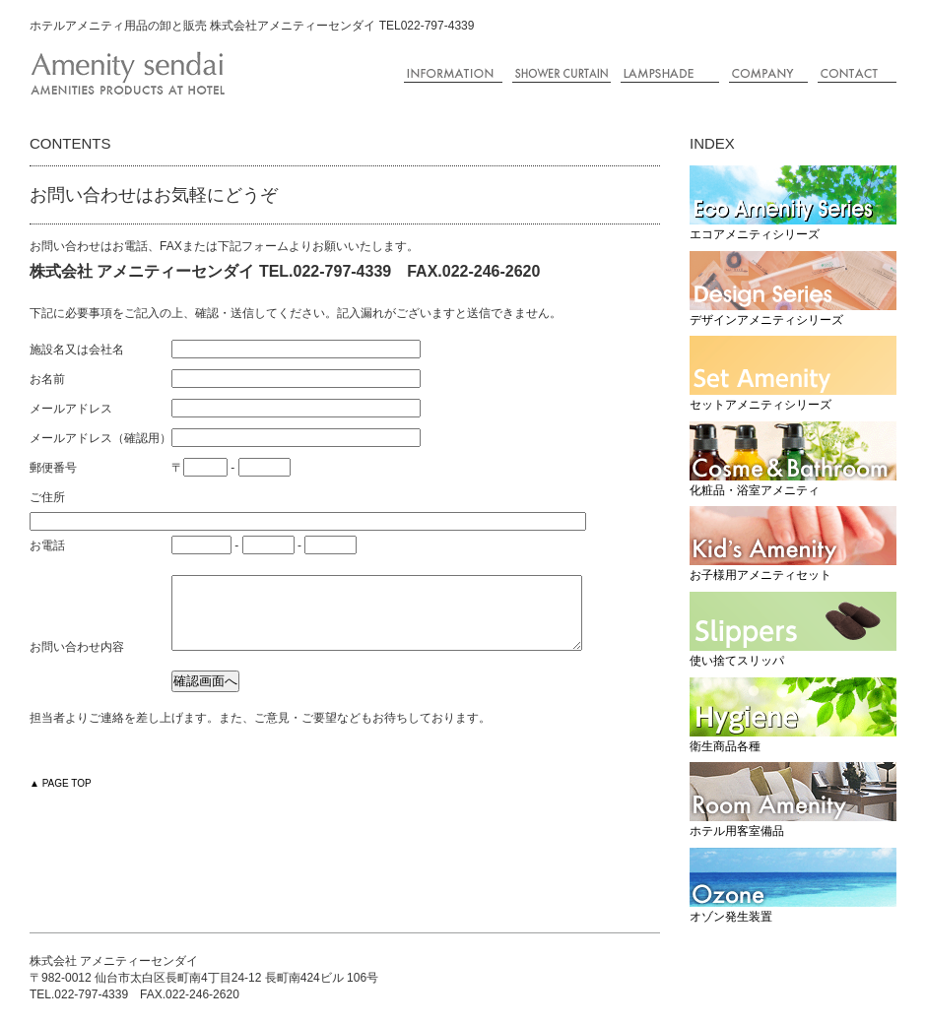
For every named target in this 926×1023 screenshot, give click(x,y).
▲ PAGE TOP (61, 798)
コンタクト (857, 74)
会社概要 (768, 74)
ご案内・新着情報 (453, 74)
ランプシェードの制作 (670, 74)
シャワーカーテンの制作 (561, 74)
